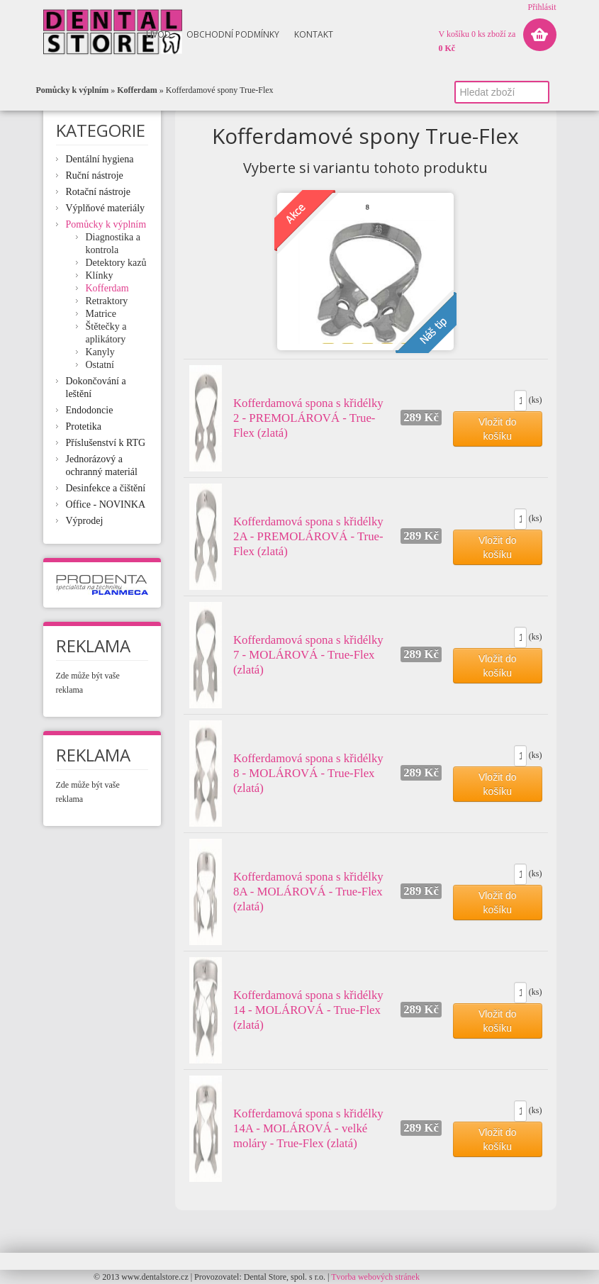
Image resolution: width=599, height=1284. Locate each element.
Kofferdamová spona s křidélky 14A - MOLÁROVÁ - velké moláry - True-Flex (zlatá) (308, 1128)
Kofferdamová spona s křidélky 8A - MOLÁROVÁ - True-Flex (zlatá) (308, 891)
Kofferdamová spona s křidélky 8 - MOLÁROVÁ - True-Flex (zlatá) (308, 773)
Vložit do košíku (497, 429)
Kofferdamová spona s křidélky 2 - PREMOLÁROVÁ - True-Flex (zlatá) (308, 418)
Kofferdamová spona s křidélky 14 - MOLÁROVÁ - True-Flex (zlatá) (308, 1010)
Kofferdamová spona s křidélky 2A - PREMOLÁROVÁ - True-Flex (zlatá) (308, 536)
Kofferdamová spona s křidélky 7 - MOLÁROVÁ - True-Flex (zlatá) (308, 654)
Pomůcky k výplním (72, 90)
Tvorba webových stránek (375, 1277)
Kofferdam (137, 90)
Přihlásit (541, 7)
